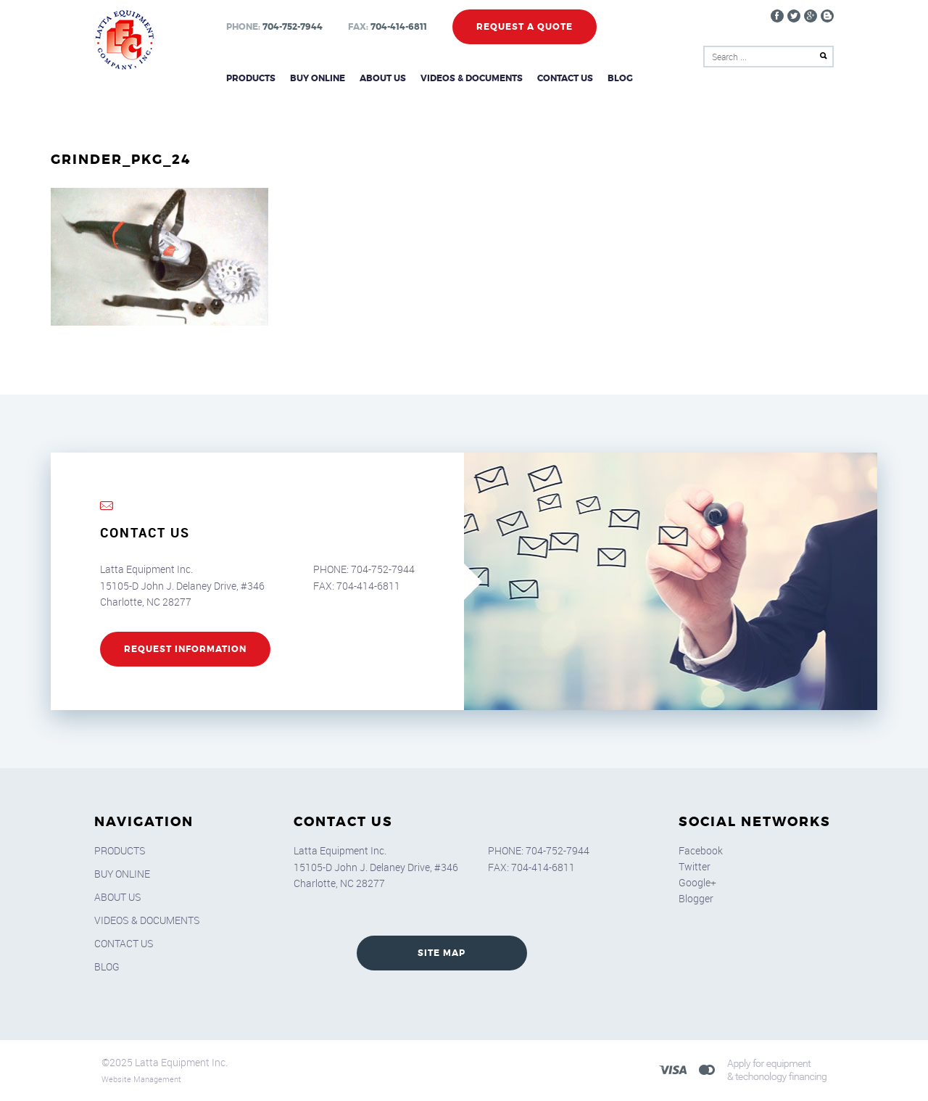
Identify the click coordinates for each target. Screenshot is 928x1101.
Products (251, 78)
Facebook (701, 850)
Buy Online (317, 78)
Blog (620, 78)
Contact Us (565, 78)
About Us (383, 78)
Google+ (697, 882)
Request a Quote (524, 27)
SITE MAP (441, 953)
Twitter (694, 866)
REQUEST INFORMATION (185, 649)
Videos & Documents (471, 78)
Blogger (696, 898)
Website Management (141, 1078)
